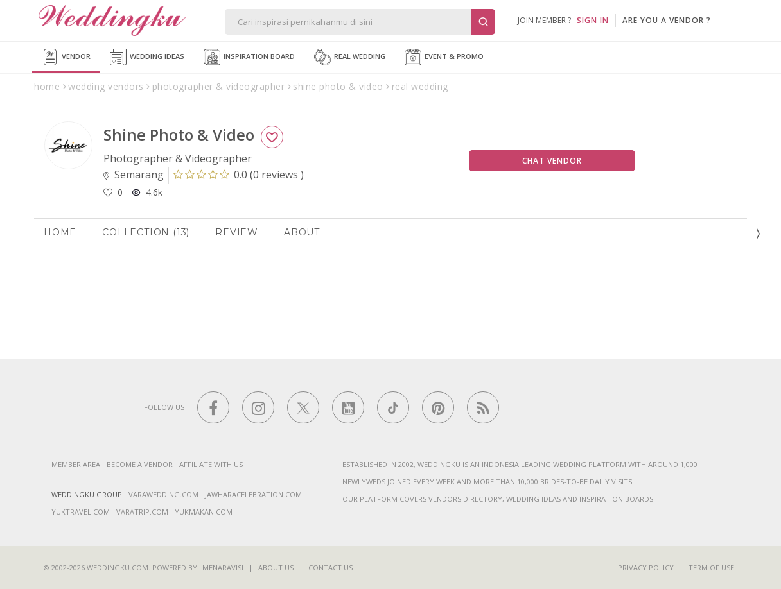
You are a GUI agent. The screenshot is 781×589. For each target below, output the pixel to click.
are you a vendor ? (666, 20)
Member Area (75, 464)
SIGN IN (593, 20)
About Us (276, 567)
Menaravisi (222, 567)
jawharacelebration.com (253, 494)
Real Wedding (349, 57)
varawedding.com (163, 494)
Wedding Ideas (147, 57)
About (302, 232)
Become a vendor (140, 464)
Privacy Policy (646, 567)
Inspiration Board (249, 57)
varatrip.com (142, 511)
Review (236, 232)
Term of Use (711, 567)
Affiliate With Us (211, 464)
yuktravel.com (80, 511)
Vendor (66, 57)
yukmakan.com (204, 511)
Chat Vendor (552, 160)
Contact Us (330, 567)
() (238, 174)
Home (60, 232)
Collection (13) (145, 232)
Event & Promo (444, 57)
